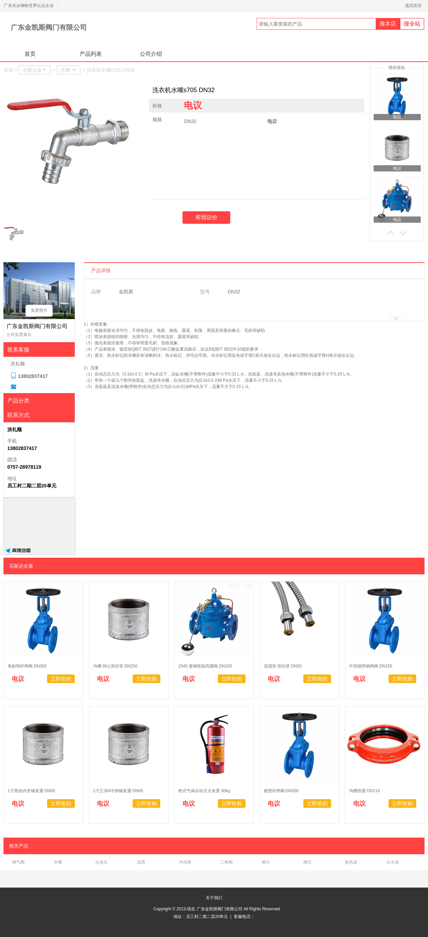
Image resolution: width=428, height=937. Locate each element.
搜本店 (388, 24)
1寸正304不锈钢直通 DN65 (118, 790)
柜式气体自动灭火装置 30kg (204, 790)
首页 (30, 54)
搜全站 (412, 24)
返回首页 (414, 5)
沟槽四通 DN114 (365, 790)
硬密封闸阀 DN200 (281, 790)
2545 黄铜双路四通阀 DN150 (205, 666)
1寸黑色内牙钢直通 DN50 (31, 790)
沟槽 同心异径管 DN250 (115, 666)
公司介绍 (151, 54)
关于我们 (214, 897)
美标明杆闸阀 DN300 (27, 666)
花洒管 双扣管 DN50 (283, 666)
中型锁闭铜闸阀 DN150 (370, 666)
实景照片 (39, 310)
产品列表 (91, 54)
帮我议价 (206, 217)
